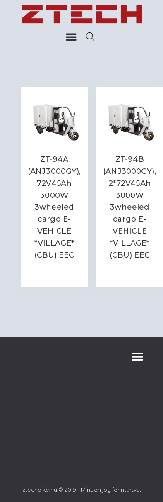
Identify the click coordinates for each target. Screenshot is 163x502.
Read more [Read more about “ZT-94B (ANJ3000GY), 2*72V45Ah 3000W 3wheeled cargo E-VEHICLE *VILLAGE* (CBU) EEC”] (129, 272)
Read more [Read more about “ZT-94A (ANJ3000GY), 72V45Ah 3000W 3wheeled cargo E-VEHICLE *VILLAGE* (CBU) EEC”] (54, 272)
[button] (71, 36)
